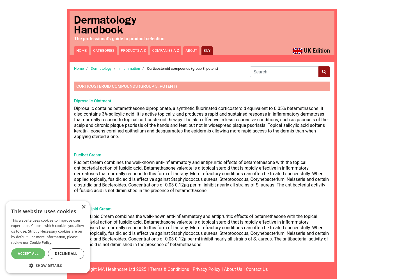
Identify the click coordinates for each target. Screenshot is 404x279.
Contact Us (257, 269)
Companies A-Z (165, 50)
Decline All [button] (66, 253)
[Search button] (324, 71)
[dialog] (48, 237)
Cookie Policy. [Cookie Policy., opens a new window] (41, 242)
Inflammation (129, 68)
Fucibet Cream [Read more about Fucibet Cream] (87, 155)
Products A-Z (133, 50)
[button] (47, 265)
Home (81, 50)
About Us (233, 269)
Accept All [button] (28, 253)
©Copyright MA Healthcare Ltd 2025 (110, 269)
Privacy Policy (207, 269)
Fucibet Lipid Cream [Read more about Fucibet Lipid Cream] (93, 209)
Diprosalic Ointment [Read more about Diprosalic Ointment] (92, 101)
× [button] (83, 207)
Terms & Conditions (169, 269)
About (191, 50)
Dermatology (101, 68)
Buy (207, 50)
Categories (103, 50)
